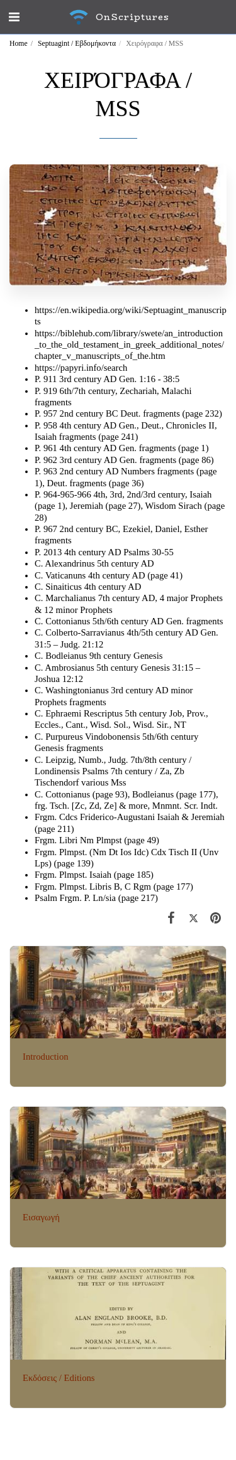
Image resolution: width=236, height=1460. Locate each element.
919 (51, 391)
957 (51, 413)
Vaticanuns (65, 575)
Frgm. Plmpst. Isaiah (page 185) (94, 875)
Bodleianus (66, 656)
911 (50, 379)
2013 (53, 552)
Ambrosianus (69, 668)
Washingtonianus (77, 690)
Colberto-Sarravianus (85, 632)
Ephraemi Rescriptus (84, 713)
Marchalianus (70, 598)
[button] (14, 17)
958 (51, 425)
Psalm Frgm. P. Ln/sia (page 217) (96, 898)
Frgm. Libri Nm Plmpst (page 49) (97, 840)
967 (51, 529)
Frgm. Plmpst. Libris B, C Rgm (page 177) (114, 887)
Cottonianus (67, 621)
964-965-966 (67, 494)
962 (51, 460)
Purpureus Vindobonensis (92, 737)
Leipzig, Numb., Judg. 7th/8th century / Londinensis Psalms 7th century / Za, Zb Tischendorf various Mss (113, 771)
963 (51, 471)
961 (51, 448)
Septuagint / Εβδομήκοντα (77, 44)
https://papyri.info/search (81, 368)
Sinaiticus (63, 587)
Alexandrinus (69, 563)
